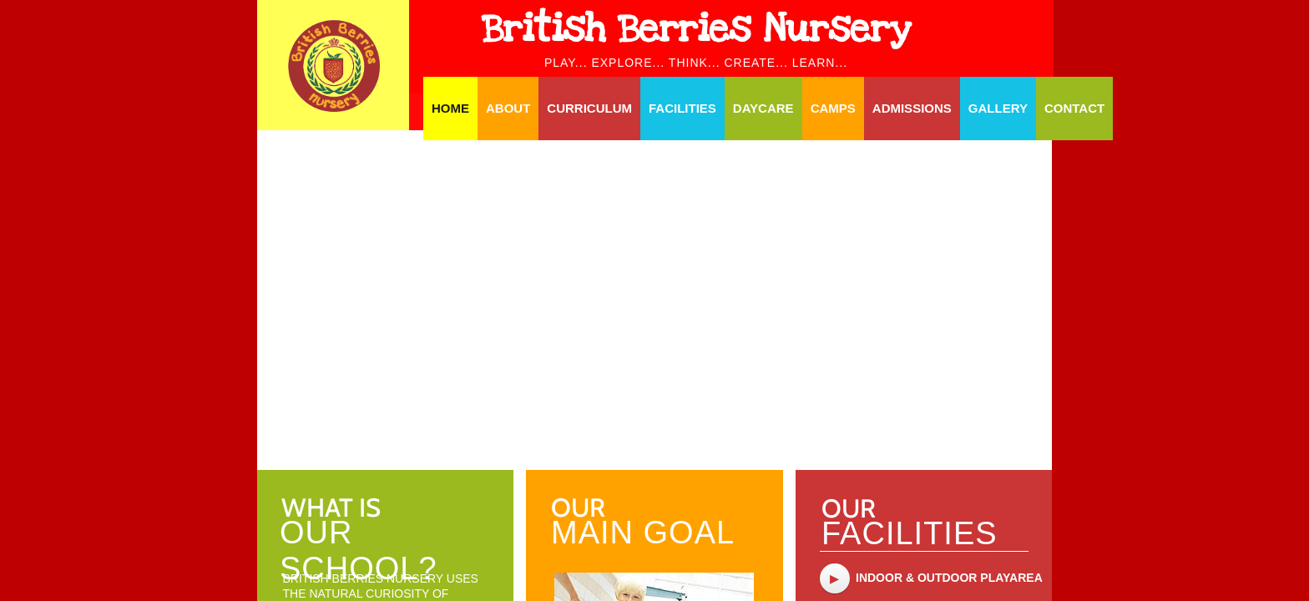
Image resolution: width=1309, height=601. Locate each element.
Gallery (998, 108)
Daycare (763, 108)
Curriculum (589, 108)
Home (450, 108)
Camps (833, 108)
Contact (1074, 108)
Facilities (682, 108)
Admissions (912, 108)
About (508, 108)
